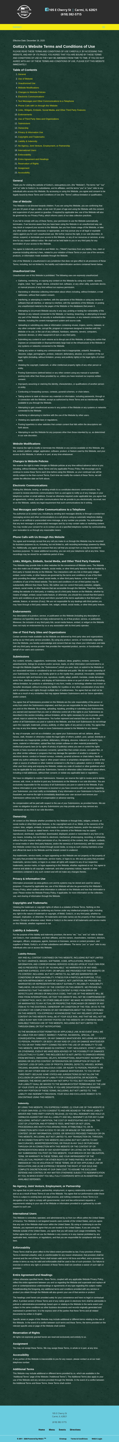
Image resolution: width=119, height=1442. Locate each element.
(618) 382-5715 (71, 14)
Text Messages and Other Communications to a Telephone (46, 101)
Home (42, 1429)
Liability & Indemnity (27, 141)
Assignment (23, 168)
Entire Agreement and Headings (33, 159)
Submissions (24, 123)
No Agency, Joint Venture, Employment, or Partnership (44, 146)
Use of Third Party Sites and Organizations (38, 119)
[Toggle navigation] (103, 27)
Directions (75, 1429)
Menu (52, 1429)
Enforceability (24, 154)
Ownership (23, 128)
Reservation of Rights (28, 163)
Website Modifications (28, 87)
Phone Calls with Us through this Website (38, 105)
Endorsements (25, 114)
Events (62, 1429)
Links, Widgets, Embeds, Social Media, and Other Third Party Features (52, 110)
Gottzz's (17, 27)
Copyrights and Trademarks (31, 137)
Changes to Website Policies (31, 92)
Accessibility (24, 172)
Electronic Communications (31, 96)
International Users (27, 150)
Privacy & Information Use (30, 132)
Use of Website (25, 79)
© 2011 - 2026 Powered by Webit (31, 1438)
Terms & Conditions (79, 1438)
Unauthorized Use (26, 83)
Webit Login (97, 1438)
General (22, 74)
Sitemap (62, 1438)
